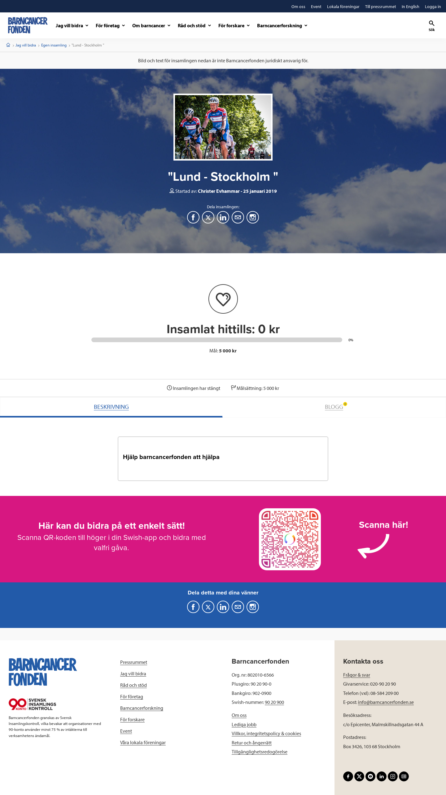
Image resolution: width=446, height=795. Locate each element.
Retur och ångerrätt (252, 743)
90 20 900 (274, 702)
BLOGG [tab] (336, 406)
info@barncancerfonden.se (386, 702)
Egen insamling (54, 44)
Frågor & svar (356, 675)
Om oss (239, 715)
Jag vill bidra (25, 44)
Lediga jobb (244, 724)
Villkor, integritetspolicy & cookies (266, 733)
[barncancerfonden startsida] (27, 25)
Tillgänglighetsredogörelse (259, 752)
